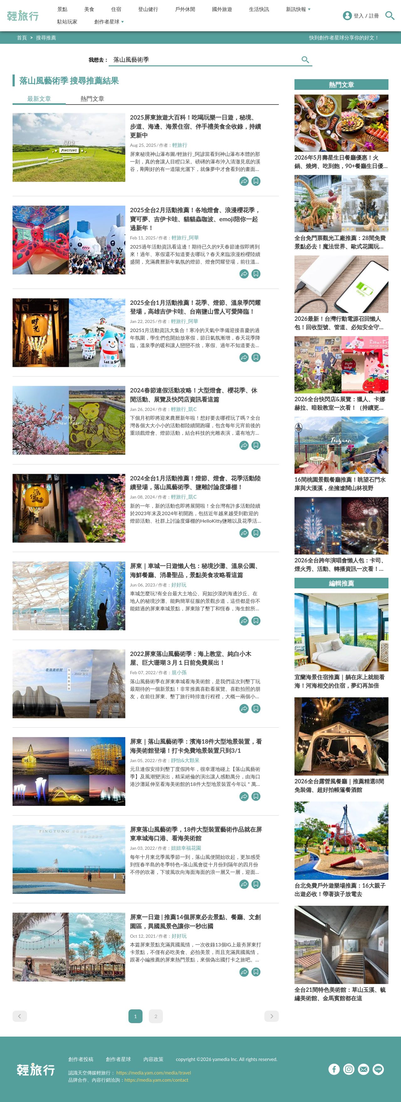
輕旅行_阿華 (185, 237)
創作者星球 (109, 21)
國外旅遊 (222, 9)
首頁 (22, 37)
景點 (62, 9)
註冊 (374, 15)
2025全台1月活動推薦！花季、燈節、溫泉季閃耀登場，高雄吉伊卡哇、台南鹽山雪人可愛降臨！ (195, 307)
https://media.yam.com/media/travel (153, 1072)
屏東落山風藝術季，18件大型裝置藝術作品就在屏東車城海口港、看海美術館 (196, 834)
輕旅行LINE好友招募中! (353, 37)
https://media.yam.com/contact (157, 1080)
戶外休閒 (185, 9)
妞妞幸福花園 (186, 848)
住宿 (116, 9)
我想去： (99, 60)
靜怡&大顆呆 (185, 760)
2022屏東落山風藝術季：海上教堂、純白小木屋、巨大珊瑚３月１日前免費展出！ (190, 658)
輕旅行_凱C (184, 409)
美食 (89, 9)
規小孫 (179, 672)
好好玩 (178, 584)
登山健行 (148, 9)
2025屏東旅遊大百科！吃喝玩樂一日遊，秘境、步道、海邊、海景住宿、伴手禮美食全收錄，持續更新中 (195, 126)
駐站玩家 (67, 21)
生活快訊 (259, 9)
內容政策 (153, 1059)
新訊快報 (298, 9)
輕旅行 (22, 16)
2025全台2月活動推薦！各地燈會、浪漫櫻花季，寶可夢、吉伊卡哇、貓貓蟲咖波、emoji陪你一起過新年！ (195, 219)
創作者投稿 (80, 1059)
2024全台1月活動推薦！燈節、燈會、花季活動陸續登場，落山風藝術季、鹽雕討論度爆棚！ (195, 482)
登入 (359, 15)
